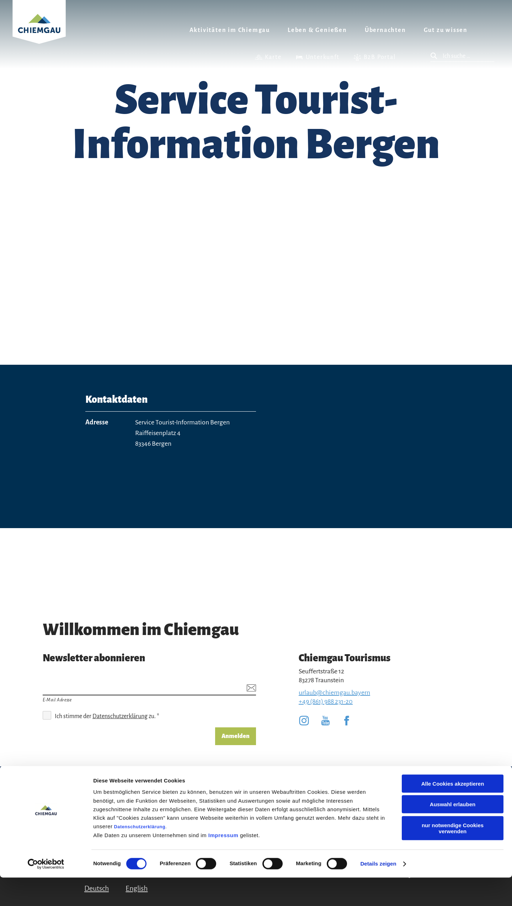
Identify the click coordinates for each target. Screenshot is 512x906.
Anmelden (236, 736)
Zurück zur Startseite (39, 30)
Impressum (223, 863)
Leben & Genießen (317, 30)
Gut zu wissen (446, 30)
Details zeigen (378, 892)
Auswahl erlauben (452, 833)
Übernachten (385, 30)
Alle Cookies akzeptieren (452, 812)
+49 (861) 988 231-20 (326, 701)
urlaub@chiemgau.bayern (334, 692)
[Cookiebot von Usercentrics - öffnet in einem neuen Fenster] (46, 892)
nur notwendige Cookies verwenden (453, 856)
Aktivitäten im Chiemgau (230, 30)
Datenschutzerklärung (139, 854)
